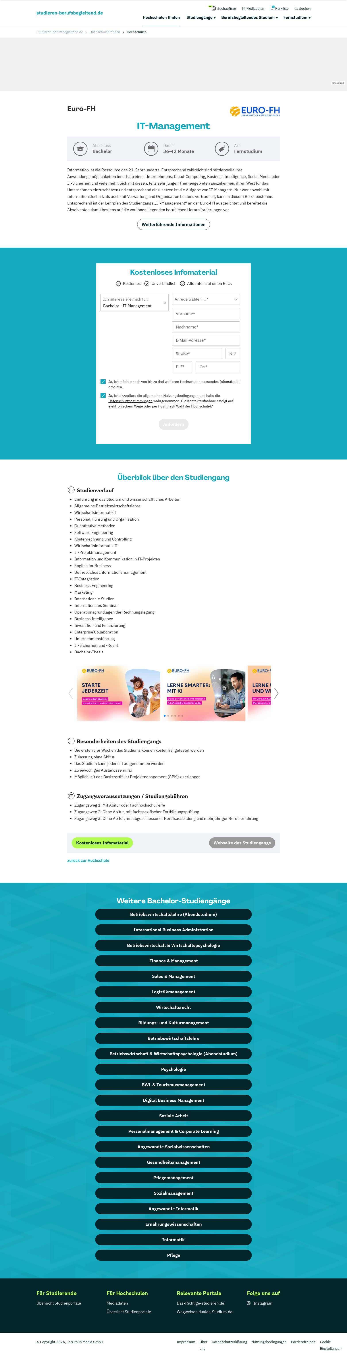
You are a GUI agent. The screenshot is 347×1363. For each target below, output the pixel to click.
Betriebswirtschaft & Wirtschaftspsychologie (173, 945)
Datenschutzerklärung (229, 1342)
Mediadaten (117, 1303)
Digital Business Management (173, 1100)
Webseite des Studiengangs (242, 843)
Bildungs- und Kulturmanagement (173, 1023)
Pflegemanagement (173, 1178)
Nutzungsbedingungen (181, 395)
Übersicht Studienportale (59, 1303)
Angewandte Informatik (173, 1209)
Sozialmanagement (173, 1193)
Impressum (186, 1342)
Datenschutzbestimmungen (130, 401)
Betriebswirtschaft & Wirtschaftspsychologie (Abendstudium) (173, 1054)
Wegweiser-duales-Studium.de (204, 1311)
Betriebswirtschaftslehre (173, 1038)
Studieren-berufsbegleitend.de (60, 32)
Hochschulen (190, 381)
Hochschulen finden (161, 17)
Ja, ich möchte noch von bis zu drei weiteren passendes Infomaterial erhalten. (173, 384)
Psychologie (173, 1069)
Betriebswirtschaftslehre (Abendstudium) (173, 914)
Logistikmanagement (173, 992)
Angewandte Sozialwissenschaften (173, 1147)
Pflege (173, 1255)
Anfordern (173, 424)
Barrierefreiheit (303, 1342)
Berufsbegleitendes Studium (248, 17)
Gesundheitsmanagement (173, 1162)
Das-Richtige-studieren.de (200, 1303)
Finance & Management (173, 961)
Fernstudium (295, 17)
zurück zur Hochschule (88, 860)
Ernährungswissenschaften (173, 1224)
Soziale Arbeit (173, 1116)
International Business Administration (174, 930)
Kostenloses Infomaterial (102, 843)
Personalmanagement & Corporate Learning (173, 1131)
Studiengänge (199, 17)
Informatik (173, 1240)
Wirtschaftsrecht (173, 1007)
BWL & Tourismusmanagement (173, 1085)
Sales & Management (173, 976)
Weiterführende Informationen (174, 224)
